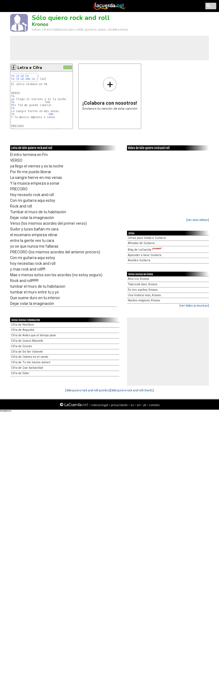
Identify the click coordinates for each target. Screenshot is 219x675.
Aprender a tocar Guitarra (144, 255)
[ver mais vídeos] (197, 219)
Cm (33, 79)
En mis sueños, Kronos (143, 290)
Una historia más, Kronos (144, 295)
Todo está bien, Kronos (142, 284)
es (132, 405)
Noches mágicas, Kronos (144, 300)
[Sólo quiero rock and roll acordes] (87, 390)
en (139, 405)
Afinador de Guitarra (141, 243)
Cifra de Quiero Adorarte (27, 341)
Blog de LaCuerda (145, 249)
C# (17, 76)
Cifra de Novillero (22, 324)
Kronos (40, 24)
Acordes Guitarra (139, 260)
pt (144, 405)
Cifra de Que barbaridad (27, 368)
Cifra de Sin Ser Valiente (27, 351)
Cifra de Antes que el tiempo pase (33, 335)
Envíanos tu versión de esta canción (109, 94)
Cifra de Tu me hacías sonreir (31, 362)
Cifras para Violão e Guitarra (147, 238)
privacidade (119, 405)
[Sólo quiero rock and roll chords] (132, 390)
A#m (27, 79)
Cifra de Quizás (21, 346)
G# (22, 76)
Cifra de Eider (20, 373)
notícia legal (99, 405)
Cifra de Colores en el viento (29, 357)
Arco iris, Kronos (138, 279)
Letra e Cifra (29, 67)
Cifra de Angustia (22, 330)
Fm (12, 76)
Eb (27, 76)
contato (154, 405)
